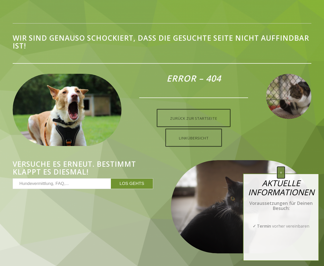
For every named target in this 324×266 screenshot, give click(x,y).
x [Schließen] (281, 172)
